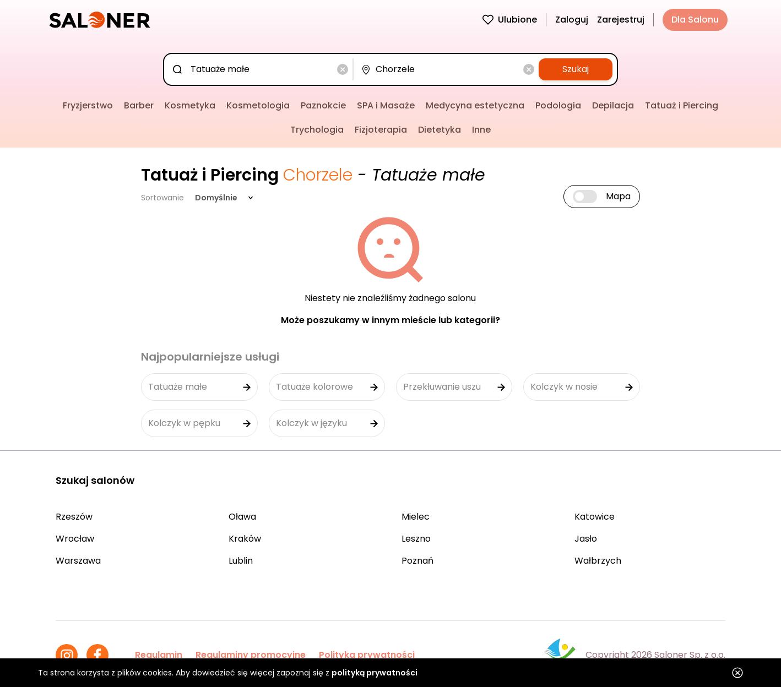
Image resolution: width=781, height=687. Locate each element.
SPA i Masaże (386, 105)
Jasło (585, 538)
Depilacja (613, 105)
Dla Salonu (695, 19)
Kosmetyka (190, 105)
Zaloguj (571, 19)
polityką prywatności (374, 672)
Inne (481, 129)
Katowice (594, 516)
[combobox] (260, 69)
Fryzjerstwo (88, 105)
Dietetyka (439, 129)
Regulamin (158, 654)
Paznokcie (323, 105)
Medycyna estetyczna (475, 105)
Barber (139, 105)
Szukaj (575, 69)
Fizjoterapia (381, 129)
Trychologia (317, 129)
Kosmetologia (258, 105)
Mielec (416, 516)
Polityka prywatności (367, 654)
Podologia (558, 105)
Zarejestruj (620, 19)
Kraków (245, 538)
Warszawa (78, 560)
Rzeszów (74, 516)
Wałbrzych (597, 560)
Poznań (417, 560)
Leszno (416, 538)
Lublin (241, 560)
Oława (242, 516)
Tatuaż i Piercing (681, 105)
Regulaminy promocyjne (251, 654)
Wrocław (75, 538)
